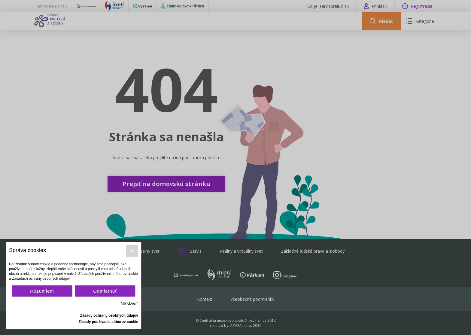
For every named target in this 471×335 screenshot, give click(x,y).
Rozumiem (42, 291)
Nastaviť (129, 303)
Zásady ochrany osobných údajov (109, 315)
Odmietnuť (105, 291)
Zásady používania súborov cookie (108, 322)
